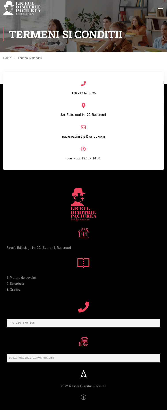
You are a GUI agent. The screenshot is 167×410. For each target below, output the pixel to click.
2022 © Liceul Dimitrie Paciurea (83, 386)
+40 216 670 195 (22, 323)
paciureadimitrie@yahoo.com (31, 358)
